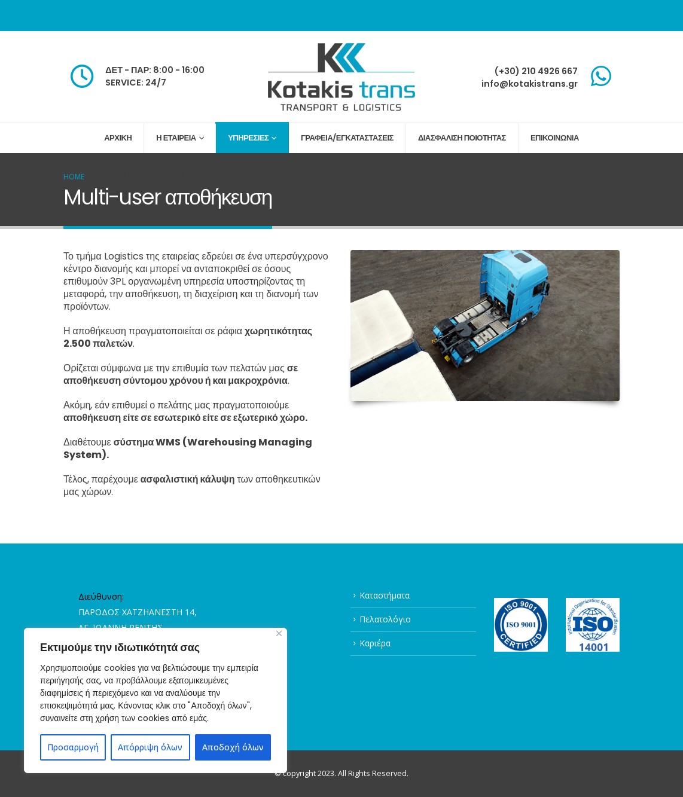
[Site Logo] (341, 77)
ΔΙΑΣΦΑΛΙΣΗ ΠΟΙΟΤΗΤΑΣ (462, 137)
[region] (155, 700)
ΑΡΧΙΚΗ (118, 137)
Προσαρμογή (73, 747)
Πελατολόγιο (385, 619)
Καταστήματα (384, 595)
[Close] (279, 633)
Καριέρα (375, 643)
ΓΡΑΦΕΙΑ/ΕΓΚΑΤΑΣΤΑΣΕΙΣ (347, 137)
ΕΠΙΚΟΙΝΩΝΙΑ (554, 137)
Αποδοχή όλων (233, 747)
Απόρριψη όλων (150, 747)
